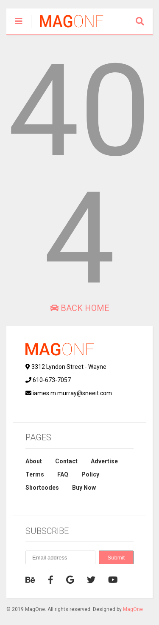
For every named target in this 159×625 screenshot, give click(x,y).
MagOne (133, 609)
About (33, 461)
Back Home (79, 308)
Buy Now (84, 487)
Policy (90, 474)
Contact (66, 461)
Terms (34, 474)
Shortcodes (42, 487)
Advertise (104, 461)
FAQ (62, 474)
